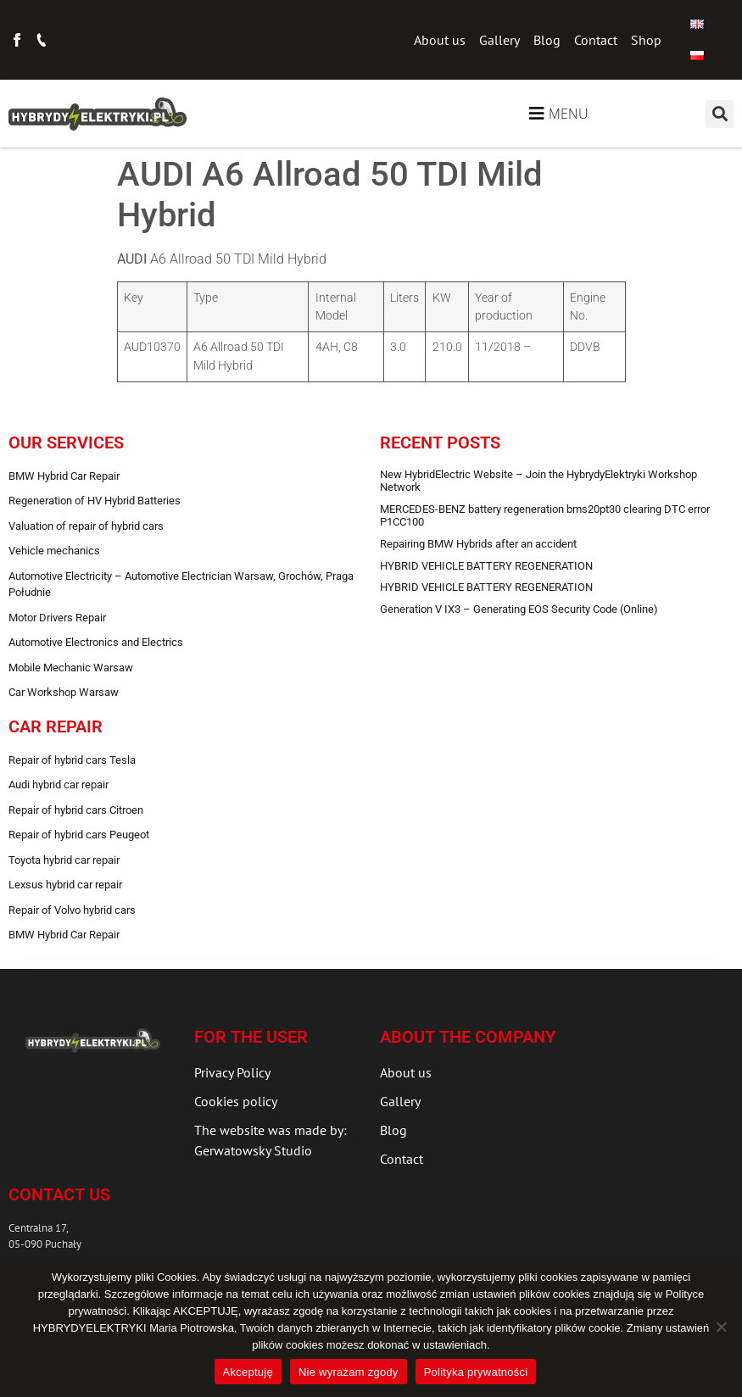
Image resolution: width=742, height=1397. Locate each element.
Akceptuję (248, 1372)
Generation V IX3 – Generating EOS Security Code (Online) (519, 609)
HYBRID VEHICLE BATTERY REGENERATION (486, 565)
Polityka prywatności (476, 1372)
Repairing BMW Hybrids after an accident (478, 543)
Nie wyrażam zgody (348, 1372)
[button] (720, 114)
